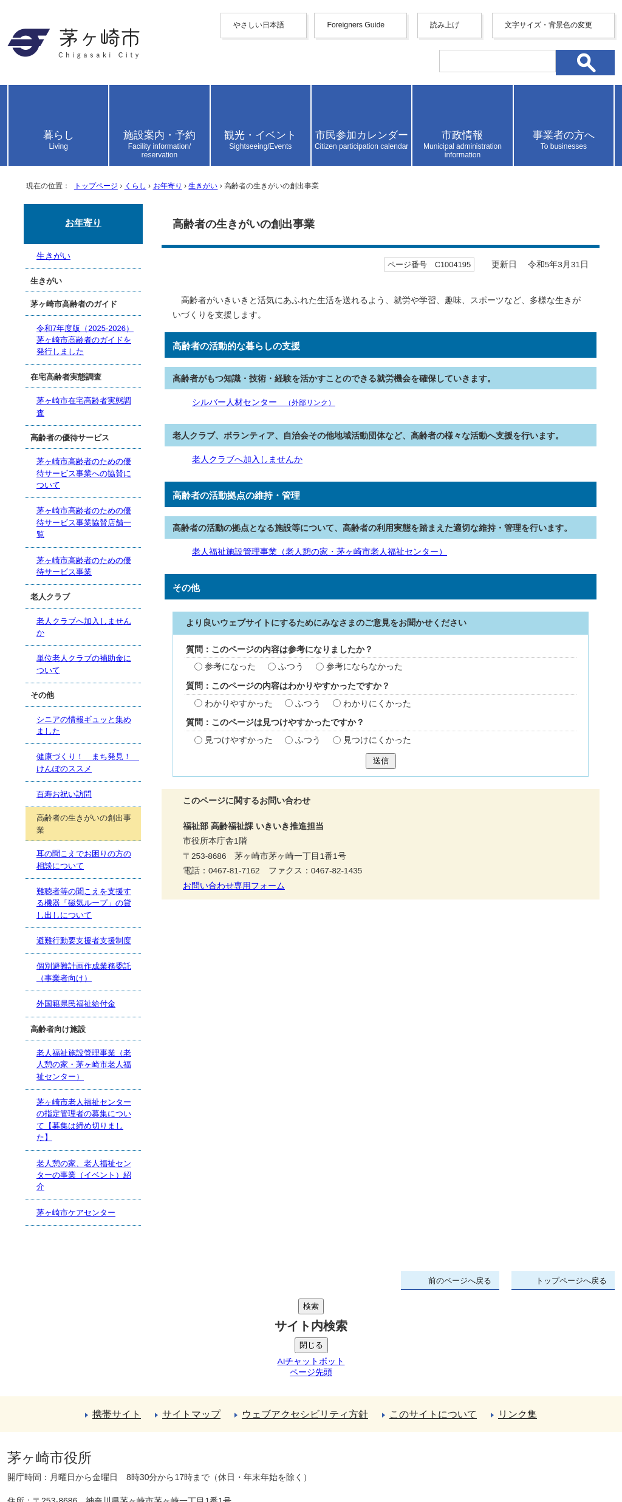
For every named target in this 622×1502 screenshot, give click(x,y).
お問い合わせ (150, 1458)
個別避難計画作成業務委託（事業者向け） (83, 971)
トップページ (96, 186)
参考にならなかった (364, 666)
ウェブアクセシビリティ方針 (305, 1322)
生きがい (202, 186)
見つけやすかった (239, 740)
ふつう (291, 666)
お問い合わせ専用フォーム (234, 885)
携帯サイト (116, 1322)
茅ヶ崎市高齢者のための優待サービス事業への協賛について (83, 473)
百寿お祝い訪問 (64, 794)
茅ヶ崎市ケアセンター (75, 1212)
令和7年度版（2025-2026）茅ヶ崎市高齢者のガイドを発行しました (85, 340)
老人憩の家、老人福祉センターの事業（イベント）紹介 (83, 1175)
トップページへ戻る (571, 1280)
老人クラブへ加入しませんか (247, 459)
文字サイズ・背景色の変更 (548, 25)
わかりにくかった (377, 703)
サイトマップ (191, 1322)
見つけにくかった (377, 740)
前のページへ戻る (459, 1280)
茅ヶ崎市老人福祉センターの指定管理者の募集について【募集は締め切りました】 (83, 1119)
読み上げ (444, 25)
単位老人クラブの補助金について (83, 664)
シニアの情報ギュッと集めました (83, 725)
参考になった (230, 666)
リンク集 (517, 1322)
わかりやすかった (239, 703)
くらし (135, 186)
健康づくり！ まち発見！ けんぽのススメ (87, 762)
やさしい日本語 (258, 25)
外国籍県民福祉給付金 (75, 1003)
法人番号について (154, 1432)
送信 (381, 760)
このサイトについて (433, 1322)
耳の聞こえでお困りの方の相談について (83, 860)
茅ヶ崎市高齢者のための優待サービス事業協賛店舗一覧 (83, 522)
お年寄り (167, 186)
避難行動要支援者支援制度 (83, 940)
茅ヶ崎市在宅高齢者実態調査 (83, 406)
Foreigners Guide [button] (355, 25)
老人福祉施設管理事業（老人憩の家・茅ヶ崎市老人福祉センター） (319, 551)
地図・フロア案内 (52, 1458)
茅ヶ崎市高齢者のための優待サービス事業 (83, 566)
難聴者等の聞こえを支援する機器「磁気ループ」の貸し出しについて (83, 903)
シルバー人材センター (263, 402)
